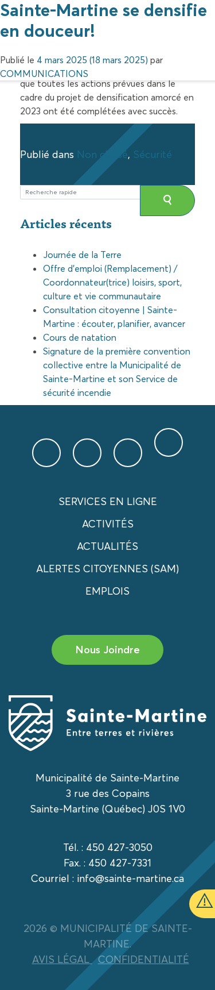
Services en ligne (107, 501)
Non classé (102, 154)
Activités (108, 523)
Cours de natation (79, 337)
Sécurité (152, 154)
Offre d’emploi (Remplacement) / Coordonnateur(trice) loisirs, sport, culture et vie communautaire (112, 282)
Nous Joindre (107, 650)
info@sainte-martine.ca (130, 878)
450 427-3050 (119, 847)
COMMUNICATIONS (44, 73)
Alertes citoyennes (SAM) (107, 568)
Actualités (107, 546)
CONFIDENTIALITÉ (143, 959)
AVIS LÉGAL (62, 959)
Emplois (107, 591)
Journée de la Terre (82, 254)
